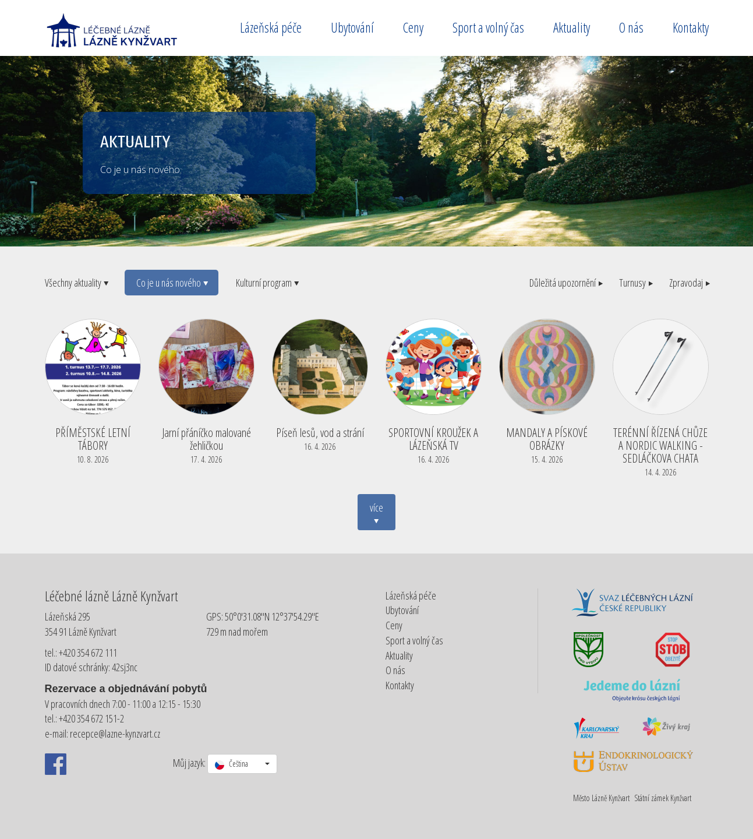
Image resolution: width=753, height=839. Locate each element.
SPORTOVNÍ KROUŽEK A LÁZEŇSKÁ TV (434, 444)
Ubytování (352, 27)
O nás (631, 27)
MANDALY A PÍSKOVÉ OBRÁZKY (547, 444)
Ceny (413, 27)
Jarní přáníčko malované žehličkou (206, 444)
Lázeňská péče (271, 27)
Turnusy (635, 283)
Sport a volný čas (488, 27)
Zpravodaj (689, 283)
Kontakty (691, 27)
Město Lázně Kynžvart (601, 797)
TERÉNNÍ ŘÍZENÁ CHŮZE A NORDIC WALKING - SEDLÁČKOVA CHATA (661, 451)
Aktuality (571, 27)
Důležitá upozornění (565, 283)
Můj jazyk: (189, 763)
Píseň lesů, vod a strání (320, 438)
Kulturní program (267, 283)
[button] (242, 764)
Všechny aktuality (76, 283)
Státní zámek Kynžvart (662, 797)
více (376, 514)
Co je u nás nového (171, 283)
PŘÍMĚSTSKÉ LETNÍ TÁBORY (93, 444)
